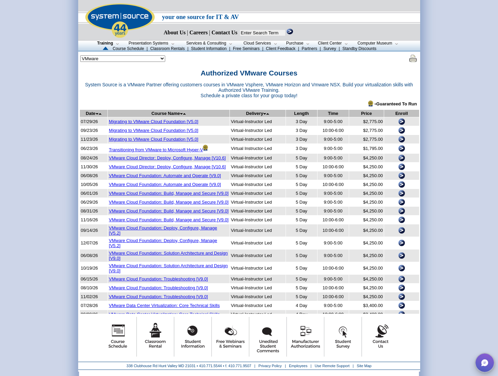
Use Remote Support (332, 366)
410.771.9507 (239, 366)
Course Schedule (128, 48)
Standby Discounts (359, 48)
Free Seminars (246, 48)
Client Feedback (280, 48)
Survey (329, 48)
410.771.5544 (210, 366)
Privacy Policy (270, 366)
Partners (309, 48)
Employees (298, 366)
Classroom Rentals (167, 48)
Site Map (364, 366)
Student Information (209, 48)
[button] (485, 363)
